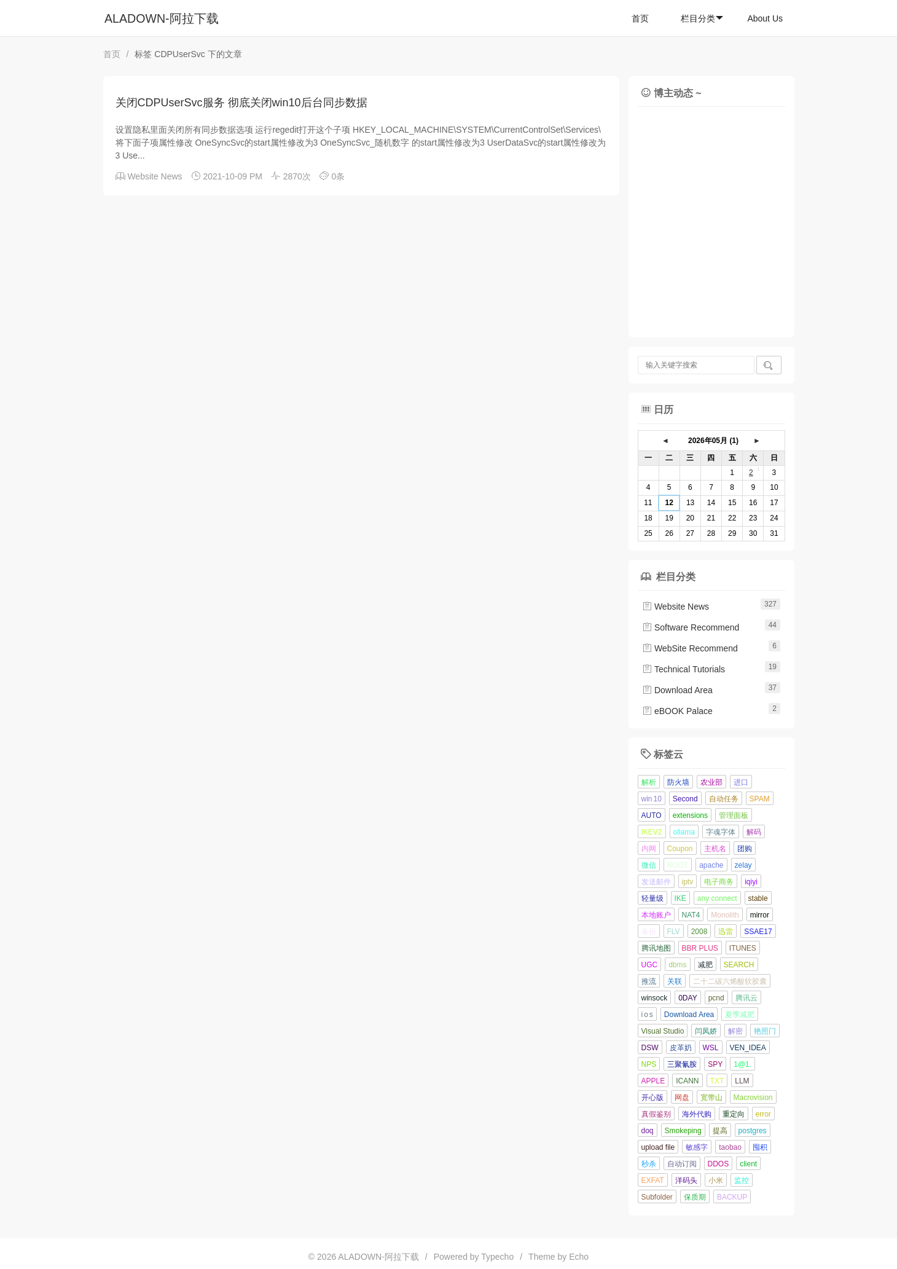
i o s (647, 1014)
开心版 (652, 1097)
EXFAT (652, 1180)
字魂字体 (720, 832)
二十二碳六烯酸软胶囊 (730, 981)
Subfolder (657, 1197)
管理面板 (733, 815)
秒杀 (648, 1164)
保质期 (695, 1197)
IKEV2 (651, 832)
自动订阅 (682, 1164)
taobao (730, 1147)
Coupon (680, 848)
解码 (753, 832)
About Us (765, 18)
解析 (648, 782)
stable (758, 898)
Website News (154, 176)
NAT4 (691, 915)
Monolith (724, 915)
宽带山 (711, 1097)
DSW (650, 1047)
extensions (690, 815)
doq (647, 1130)
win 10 (651, 799)
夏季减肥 (739, 1014)
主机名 (715, 848)
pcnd (716, 998)
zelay (743, 865)
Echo (579, 1257)
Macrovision (753, 1097)
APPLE (653, 1081)
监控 (741, 1180)
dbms (677, 965)
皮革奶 (681, 1047)
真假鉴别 (656, 1114)
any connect (717, 898)
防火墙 (678, 782)
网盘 (682, 1097)
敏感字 (697, 1147)
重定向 (734, 1114)
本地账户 (656, 915)
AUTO (651, 815)
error (763, 1114)
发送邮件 (656, 882)
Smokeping (683, 1130)
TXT (717, 1081)
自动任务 (723, 799)
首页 (640, 18)
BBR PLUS (700, 948)
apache (711, 865)
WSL (711, 1047)
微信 (648, 865)
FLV (673, 931)
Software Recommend (690, 627)
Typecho (497, 1257)
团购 (744, 848)
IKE (680, 898)
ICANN (687, 1081)
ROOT (678, 865)
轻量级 (652, 898)
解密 (735, 1031)
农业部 (711, 782)
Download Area (677, 690)
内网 (648, 848)
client (748, 1164)
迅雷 (725, 931)
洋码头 (686, 1180)
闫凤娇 (706, 1031)
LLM (742, 1081)
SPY (715, 1064)
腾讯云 (746, 998)
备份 (648, 931)
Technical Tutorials (683, 669)
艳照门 (765, 1031)
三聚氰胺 (682, 1064)
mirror (759, 915)
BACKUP (732, 1197)
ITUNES (742, 948)
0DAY (687, 998)
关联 (674, 981)
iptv (688, 882)
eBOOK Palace (677, 711)
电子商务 (719, 882)
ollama (684, 832)
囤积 (760, 1147)
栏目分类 (702, 18)
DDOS (718, 1164)
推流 (648, 981)
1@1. (742, 1064)
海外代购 (696, 1114)
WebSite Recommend (690, 648)
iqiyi (751, 882)
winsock (654, 998)
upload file (658, 1147)
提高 (720, 1130)
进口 (741, 782)
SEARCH (739, 965)
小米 (715, 1180)
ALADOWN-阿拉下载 (161, 18)
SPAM (760, 799)
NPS (649, 1064)
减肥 (705, 965)
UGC (649, 965)
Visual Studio (662, 1031)
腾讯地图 (656, 948)
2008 (699, 931)
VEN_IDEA (748, 1047)
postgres (752, 1130)
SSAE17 (758, 931)
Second (685, 799)
